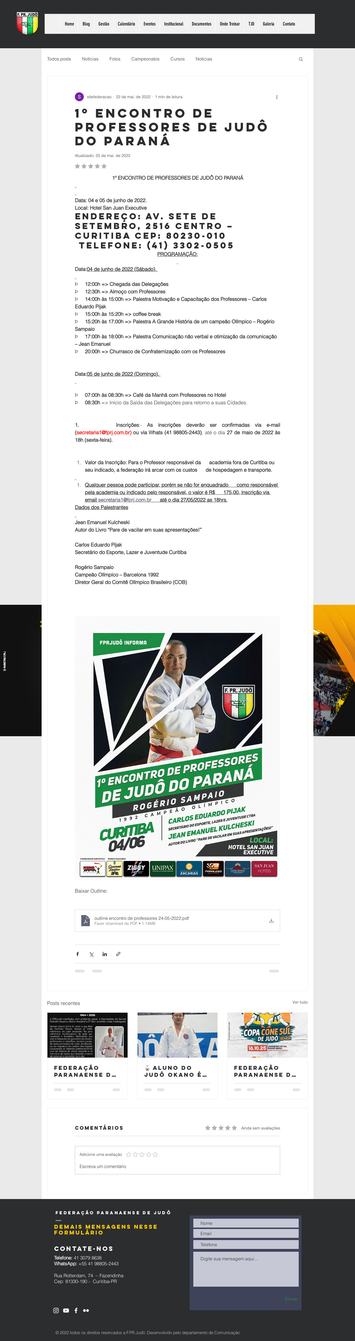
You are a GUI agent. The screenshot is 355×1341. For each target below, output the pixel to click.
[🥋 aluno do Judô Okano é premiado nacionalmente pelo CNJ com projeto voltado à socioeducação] (178, 1035)
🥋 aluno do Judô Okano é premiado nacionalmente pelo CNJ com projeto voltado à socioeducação (177, 1071)
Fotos (115, 59)
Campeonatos (145, 59)
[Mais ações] (276, 96)
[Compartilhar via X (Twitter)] (91, 954)
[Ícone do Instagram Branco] (56, 1310)
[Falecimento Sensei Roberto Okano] (87, 1035)
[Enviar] (281, 1299)
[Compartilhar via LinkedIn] (104, 954)
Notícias (90, 59)
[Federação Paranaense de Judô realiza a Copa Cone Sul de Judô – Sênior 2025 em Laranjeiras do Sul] (267, 1035)
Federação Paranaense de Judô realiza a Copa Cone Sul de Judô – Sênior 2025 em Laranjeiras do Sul (267, 1071)
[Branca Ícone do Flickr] (86, 1310)
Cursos (178, 59)
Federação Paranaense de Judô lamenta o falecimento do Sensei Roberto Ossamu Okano (85, 1071)
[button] (300, 59)
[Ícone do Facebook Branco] (76, 1310)
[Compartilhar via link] (118, 954)
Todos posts (59, 59)
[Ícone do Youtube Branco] (66, 1310)
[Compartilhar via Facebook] (77, 954)
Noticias (204, 59)
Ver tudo (300, 1002)
